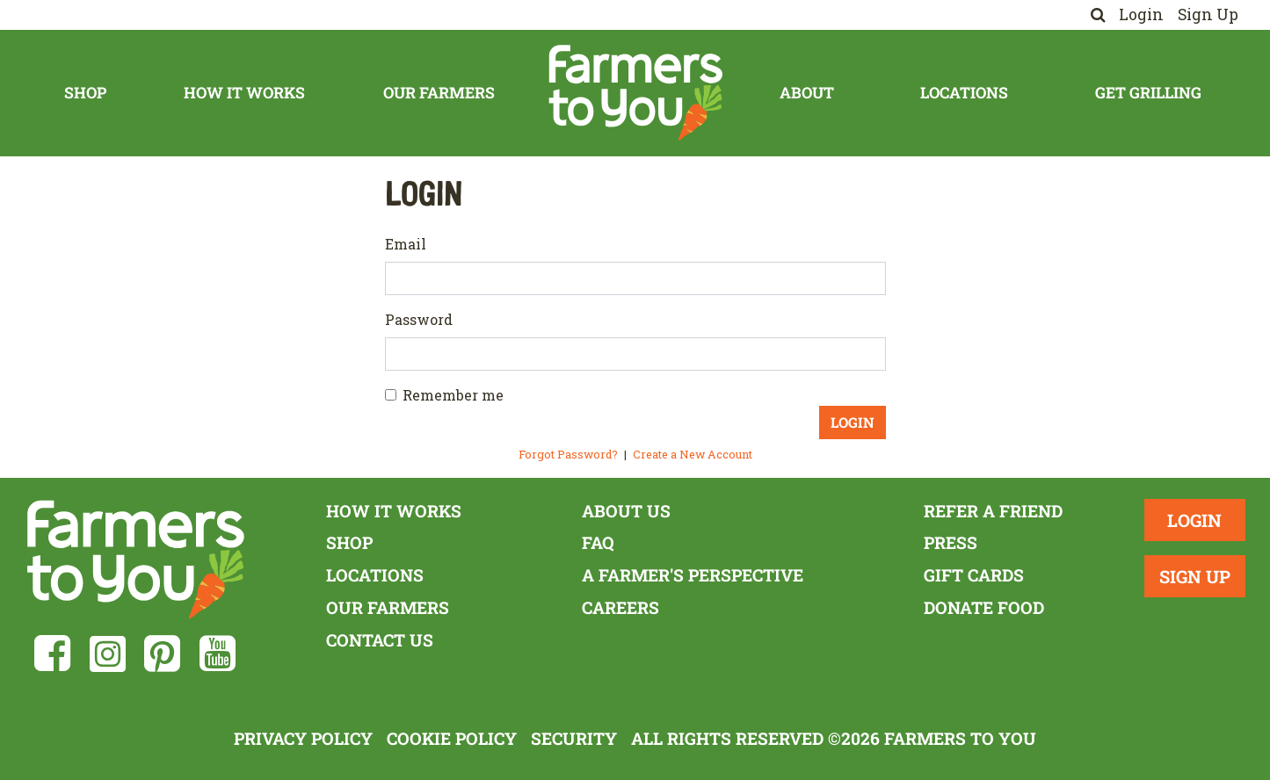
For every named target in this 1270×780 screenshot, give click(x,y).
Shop (85, 93)
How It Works (244, 93)
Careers (620, 607)
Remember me (453, 395)
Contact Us (379, 640)
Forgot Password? (568, 454)
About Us (626, 511)
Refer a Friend (993, 511)
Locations (964, 93)
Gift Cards (974, 575)
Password (419, 319)
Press (950, 542)
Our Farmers (439, 93)
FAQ (598, 542)
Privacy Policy (303, 738)
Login (1141, 14)
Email (405, 244)
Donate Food (984, 607)
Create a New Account (692, 454)
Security (574, 738)
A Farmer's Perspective (692, 575)
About (807, 93)
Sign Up (1208, 14)
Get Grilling (1148, 93)
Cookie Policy (452, 738)
